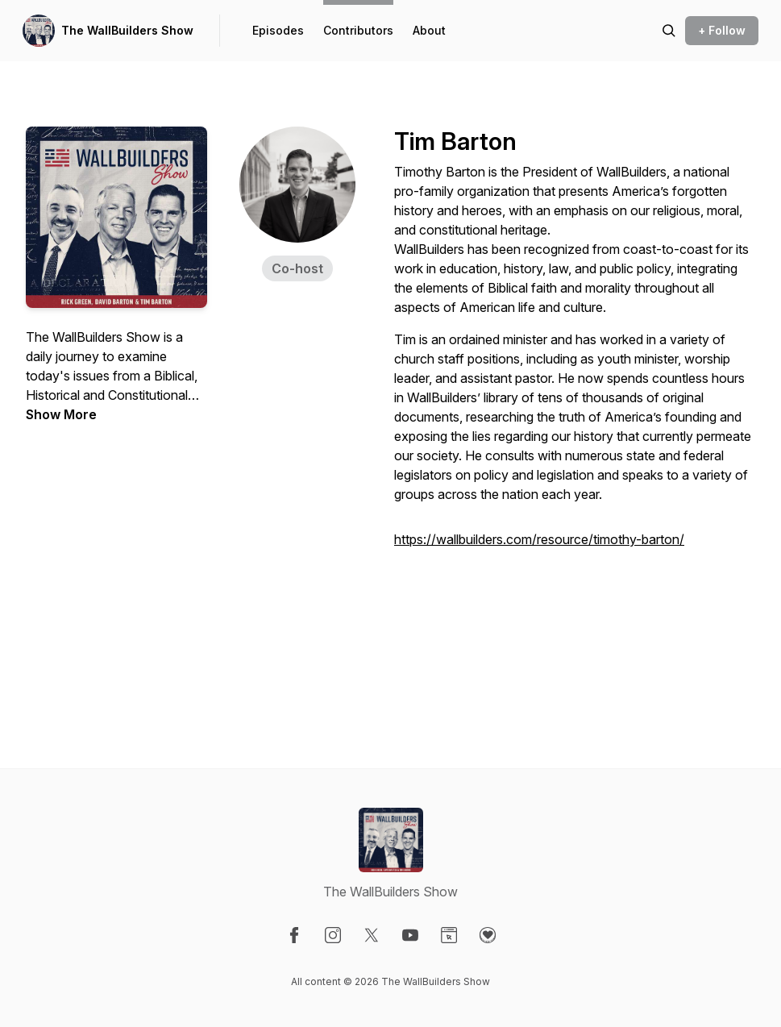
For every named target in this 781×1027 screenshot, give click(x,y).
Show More (61, 414)
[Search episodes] (669, 30)
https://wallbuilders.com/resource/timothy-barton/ (539, 539)
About (429, 30)
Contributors (358, 30)
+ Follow (722, 30)
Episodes (278, 30)
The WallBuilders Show (127, 30)
